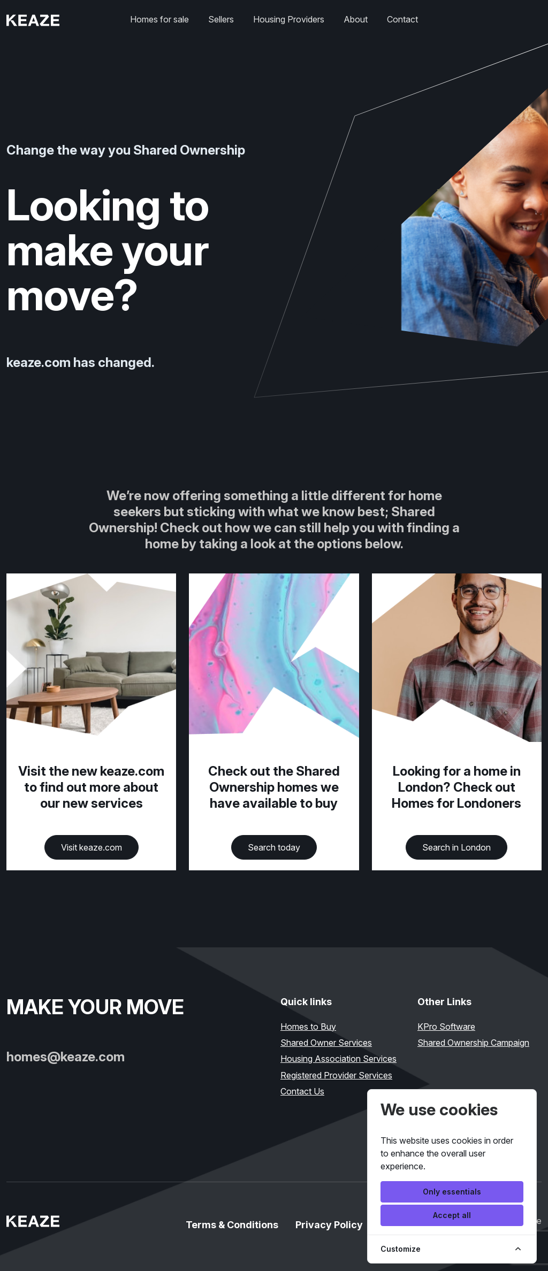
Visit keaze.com (91, 847)
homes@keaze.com (65, 1057)
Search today (274, 847)
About (356, 19)
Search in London (456, 847)
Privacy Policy (329, 1224)
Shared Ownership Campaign (473, 1042)
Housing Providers (288, 19)
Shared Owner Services (326, 1042)
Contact (402, 19)
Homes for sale (159, 19)
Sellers (221, 19)
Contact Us (302, 1091)
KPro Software (446, 1026)
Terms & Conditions (232, 1224)
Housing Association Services (338, 1058)
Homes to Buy (308, 1026)
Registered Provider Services (336, 1075)
